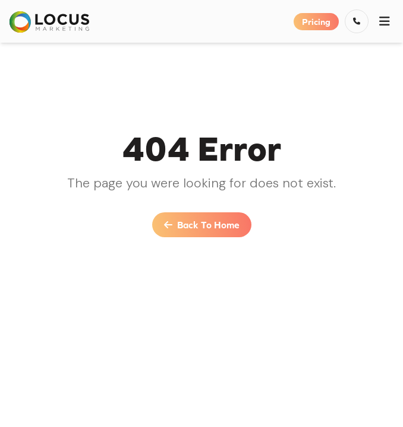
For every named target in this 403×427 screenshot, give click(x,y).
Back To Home (202, 224)
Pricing (316, 22)
